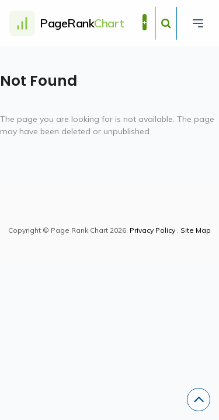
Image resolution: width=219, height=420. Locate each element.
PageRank (82, 23)
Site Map (195, 230)
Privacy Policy (152, 230)
